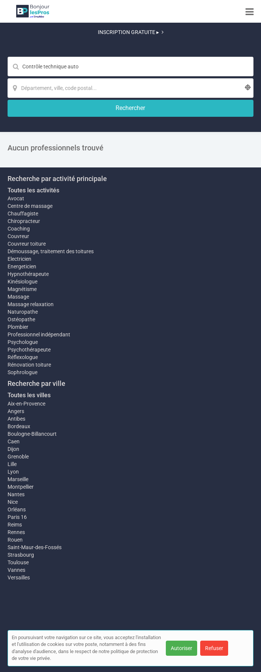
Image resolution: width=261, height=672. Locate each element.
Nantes (16, 494)
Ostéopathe (21, 319)
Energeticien (22, 266)
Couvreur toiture (27, 244)
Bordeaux (19, 426)
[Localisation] (130, 88)
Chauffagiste (23, 214)
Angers (16, 411)
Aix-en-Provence (26, 404)
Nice (13, 502)
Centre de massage (30, 206)
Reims (15, 525)
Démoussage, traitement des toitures (51, 251)
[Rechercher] (130, 108)
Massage (18, 297)
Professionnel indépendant (39, 334)
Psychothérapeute (29, 350)
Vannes (16, 570)
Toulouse (18, 562)
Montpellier (21, 487)
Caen (14, 441)
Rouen (15, 540)
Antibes (16, 419)
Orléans (17, 509)
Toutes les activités (33, 190)
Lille (12, 464)
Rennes (16, 532)
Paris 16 (17, 517)
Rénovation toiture (29, 365)
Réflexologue (23, 357)
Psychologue (23, 342)
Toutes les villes (29, 395)
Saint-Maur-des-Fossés (35, 547)
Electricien (19, 259)
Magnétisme (22, 289)
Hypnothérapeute (28, 274)
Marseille (18, 479)
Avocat (16, 198)
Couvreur (18, 236)
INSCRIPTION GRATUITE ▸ (131, 32)
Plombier (18, 327)
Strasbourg (21, 555)
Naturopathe (23, 312)
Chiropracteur (24, 221)
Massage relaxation (31, 304)
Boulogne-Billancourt (32, 434)
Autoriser (181, 648)
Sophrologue (22, 372)
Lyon (13, 472)
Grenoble (18, 457)
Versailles (19, 577)
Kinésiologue (22, 282)
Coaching (19, 229)
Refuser (214, 648)
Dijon (13, 449)
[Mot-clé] (130, 66)
